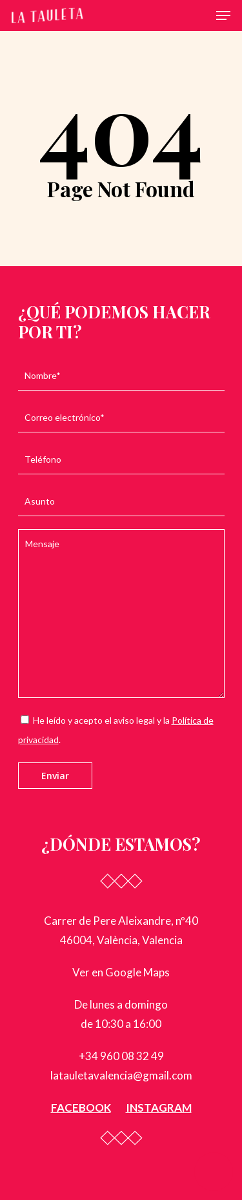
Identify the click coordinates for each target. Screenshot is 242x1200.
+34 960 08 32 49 (121, 1056)
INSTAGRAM (159, 1107)
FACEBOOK (81, 1107)
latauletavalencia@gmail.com (121, 1075)
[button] (213, 1171)
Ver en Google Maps (121, 972)
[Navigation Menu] (223, 15)
